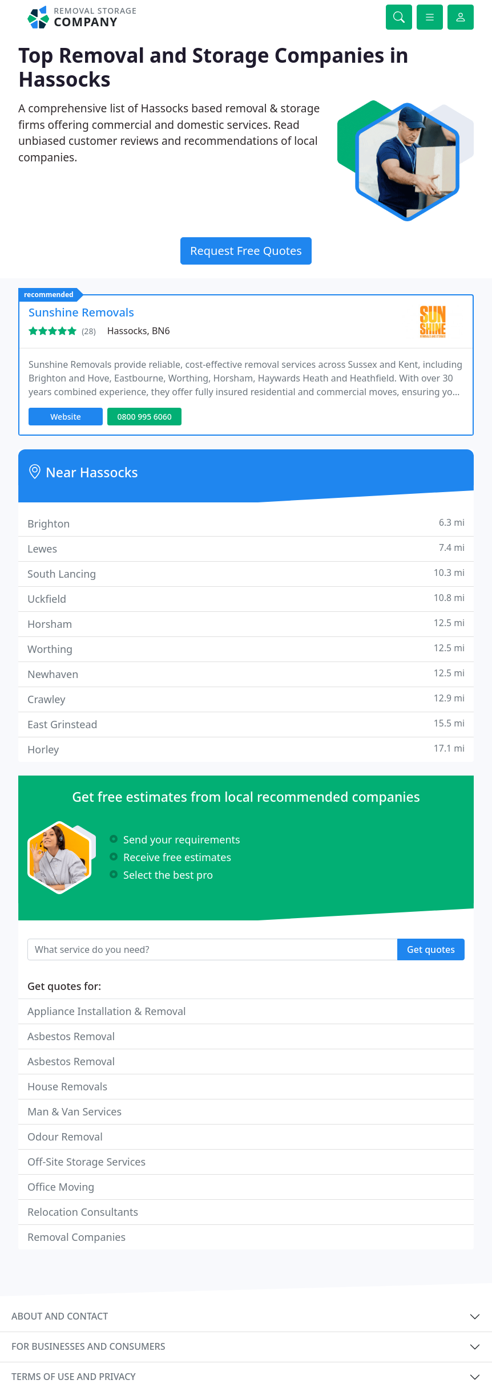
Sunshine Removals (81, 312)
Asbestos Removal (71, 1036)
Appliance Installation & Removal (106, 1011)
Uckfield (246, 598)
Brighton (246, 523)
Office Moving (60, 1187)
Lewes (246, 548)
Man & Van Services (74, 1111)
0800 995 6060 (144, 416)
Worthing (246, 649)
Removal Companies (76, 1237)
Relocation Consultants (82, 1212)
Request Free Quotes (246, 250)
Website (65, 416)
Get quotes (431, 949)
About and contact (59, 1316)
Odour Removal (65, 1136)
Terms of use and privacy (73, 1376)
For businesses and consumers (88, 1346)
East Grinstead (246, 724)
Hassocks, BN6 (138, 330)
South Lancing (246, 573)
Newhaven (246, 674)
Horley (246, 749)
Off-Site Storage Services (86, 1161)
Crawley (246, 699)
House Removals (67, 1086)
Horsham (246, 623)
